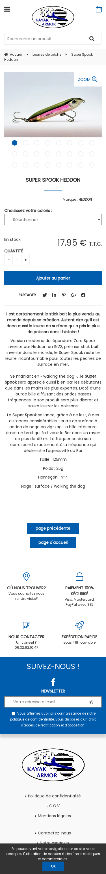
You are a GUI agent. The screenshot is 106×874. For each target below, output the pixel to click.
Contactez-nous (54, 833)
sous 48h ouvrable (79, 633)
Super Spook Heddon (53, 179)
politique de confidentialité (32, 719)
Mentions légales (54, 816)
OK (53, 866)
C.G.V (54, 806)
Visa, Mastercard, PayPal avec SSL (79, 589)
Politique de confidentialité (54, 796)
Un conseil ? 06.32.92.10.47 (26, 635)
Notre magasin (54, 843)
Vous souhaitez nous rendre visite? (26, 586)
